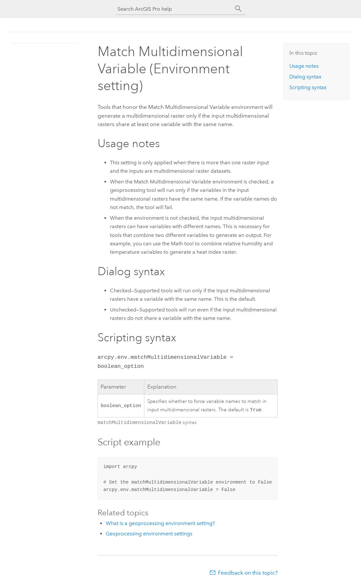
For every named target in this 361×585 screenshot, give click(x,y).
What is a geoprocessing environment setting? (160, 523)
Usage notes (304, 66)
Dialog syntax (305, 77)
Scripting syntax (308, 87)
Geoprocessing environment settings (149, 533)
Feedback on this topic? (248, 572)
